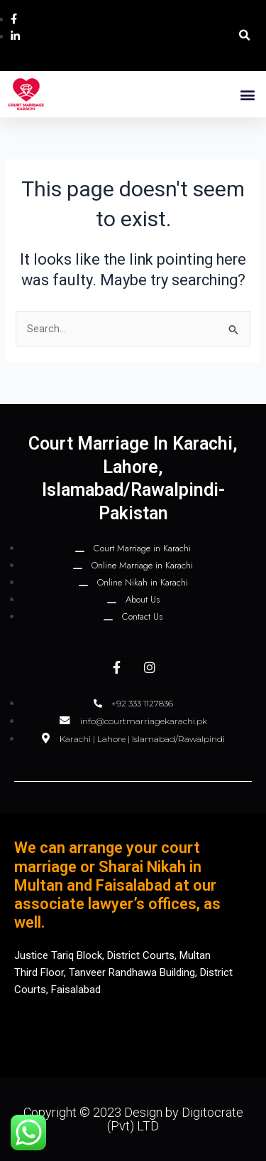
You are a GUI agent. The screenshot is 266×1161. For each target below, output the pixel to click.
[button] (244, 36)
